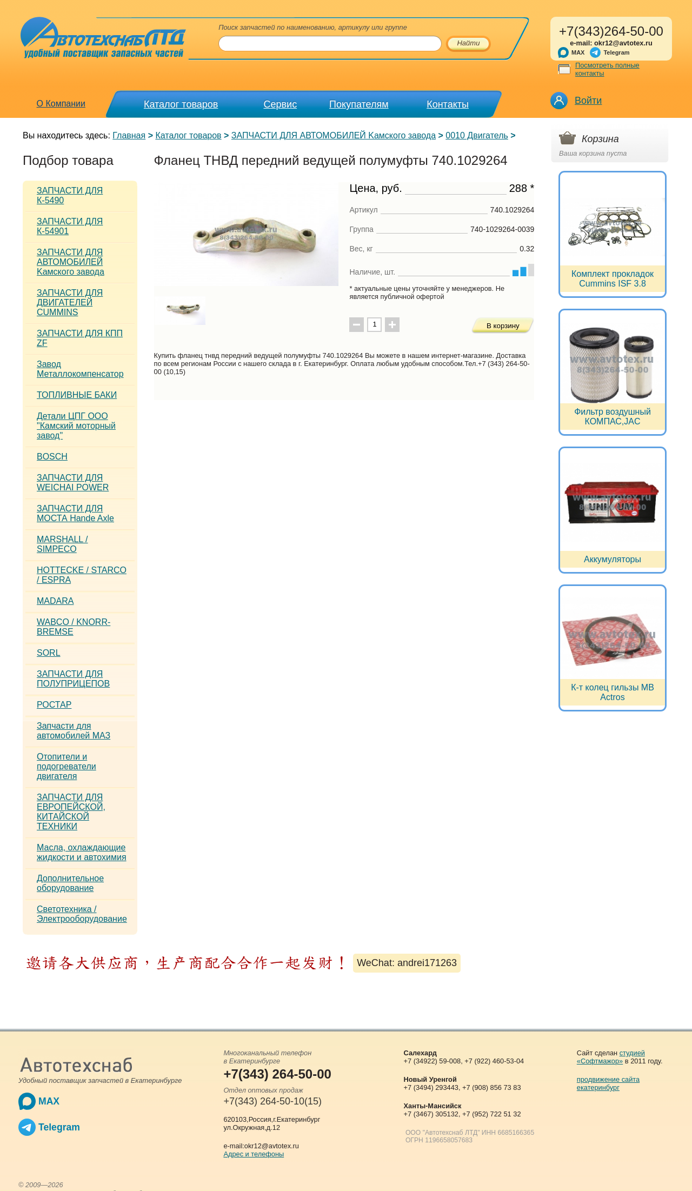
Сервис (280, 104)
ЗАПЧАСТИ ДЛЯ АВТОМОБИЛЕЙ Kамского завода (333, 135)
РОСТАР (54, 704)
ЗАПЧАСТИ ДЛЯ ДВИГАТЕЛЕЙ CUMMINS (70, 302)
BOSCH (52, 456)
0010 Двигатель (476, 135)
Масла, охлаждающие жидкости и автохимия (82, 852)
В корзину (503, 326)
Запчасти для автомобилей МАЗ (73, 730)
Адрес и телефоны (253, 1154)
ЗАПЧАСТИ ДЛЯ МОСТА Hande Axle (75, 513)
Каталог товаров (181, 104)
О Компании (61, 103)
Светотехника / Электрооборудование (82, 913)
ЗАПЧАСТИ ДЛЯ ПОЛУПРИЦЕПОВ (73, 678)
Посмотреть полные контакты (607, 69)
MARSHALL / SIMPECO (62, 544)
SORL (49, 652)
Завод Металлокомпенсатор (80, 369)
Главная (128, 135)
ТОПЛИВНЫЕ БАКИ (77, 395)
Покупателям (358, 104)
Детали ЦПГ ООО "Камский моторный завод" (76, 425)
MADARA (55, 601)
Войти (588, 100)
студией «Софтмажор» (611, 1057)
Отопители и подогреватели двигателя (66, 766)
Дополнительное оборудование (70, 883)
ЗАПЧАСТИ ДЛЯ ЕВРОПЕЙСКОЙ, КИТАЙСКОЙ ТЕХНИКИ (71, 812)
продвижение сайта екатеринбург (608, 1083)
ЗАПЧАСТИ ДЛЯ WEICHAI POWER (73, 482)
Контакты (448, 104)
